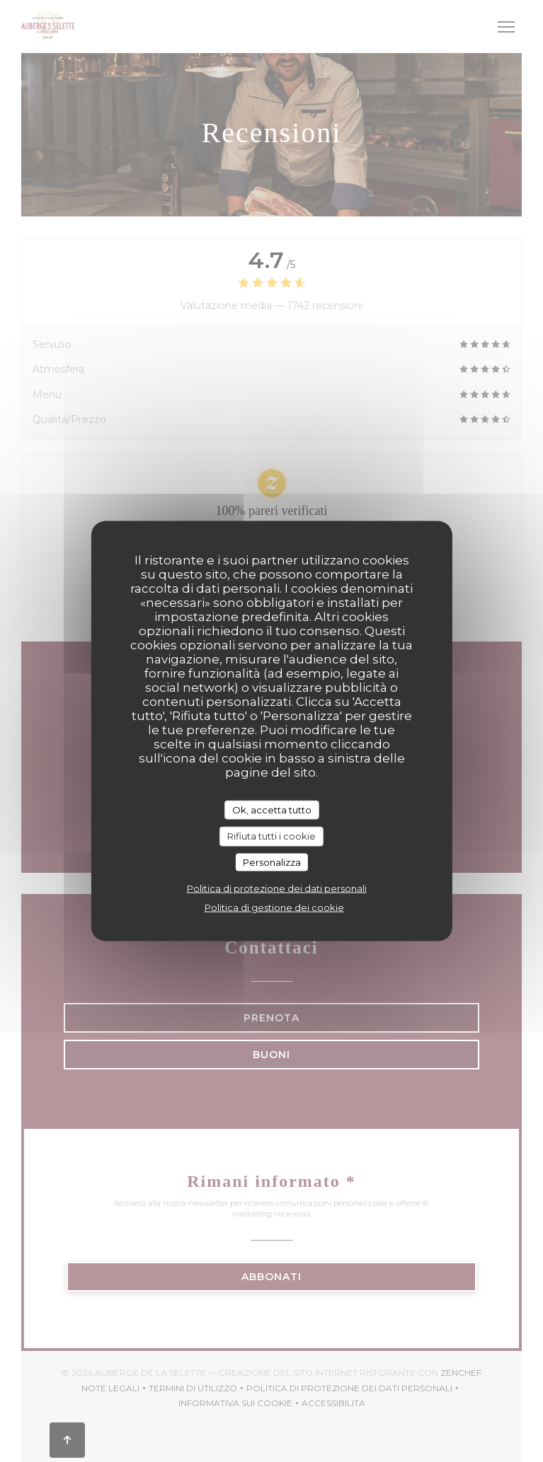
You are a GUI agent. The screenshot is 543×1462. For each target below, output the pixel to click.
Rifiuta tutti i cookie (271, 836)
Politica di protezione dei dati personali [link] (277, 888)
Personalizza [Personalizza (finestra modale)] (272, 861)
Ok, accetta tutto (271, 809)
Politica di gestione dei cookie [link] (274, 907)
